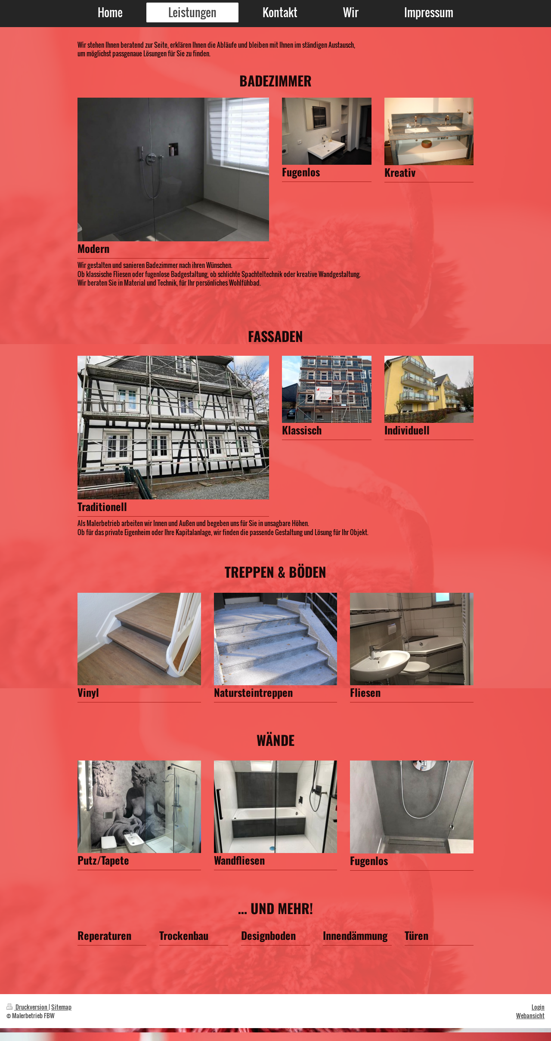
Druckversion (27, 1006)
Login (538, 1006)
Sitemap (61, 1006)
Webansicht (530, 1015)
